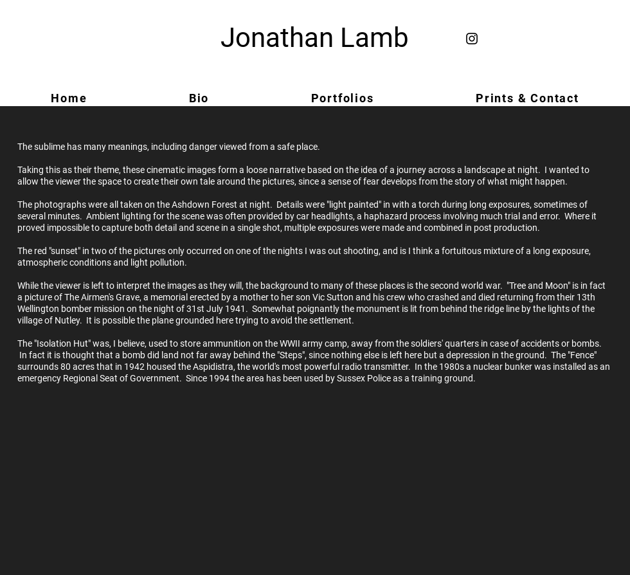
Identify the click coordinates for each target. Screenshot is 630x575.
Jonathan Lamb (315, 37)
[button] (342, 98)
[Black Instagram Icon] (472, 38)
